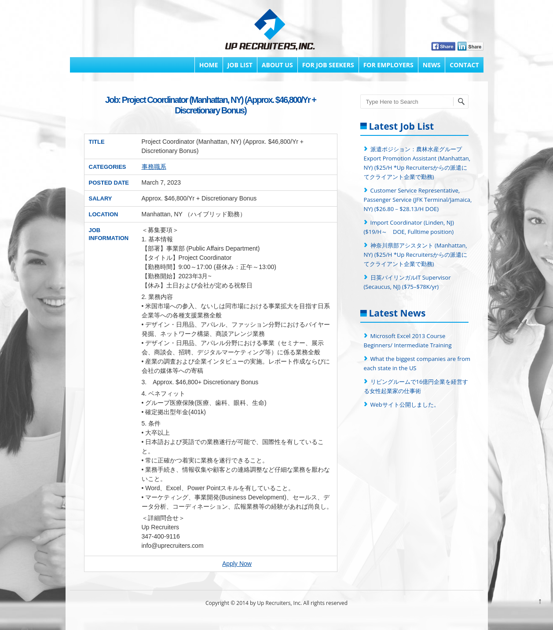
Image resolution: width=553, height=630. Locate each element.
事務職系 (154, 166)
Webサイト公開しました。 (404, 404)
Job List (240, 65)
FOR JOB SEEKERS (328, 65)
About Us (277, 65)
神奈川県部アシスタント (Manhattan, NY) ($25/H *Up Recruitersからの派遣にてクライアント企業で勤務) (416, 254)
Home (208, 65)
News (431, 65)
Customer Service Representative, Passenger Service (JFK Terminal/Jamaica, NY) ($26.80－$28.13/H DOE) (418, 199)
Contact (464, 65)
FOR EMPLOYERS (388, 65)
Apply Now (237, 563)
